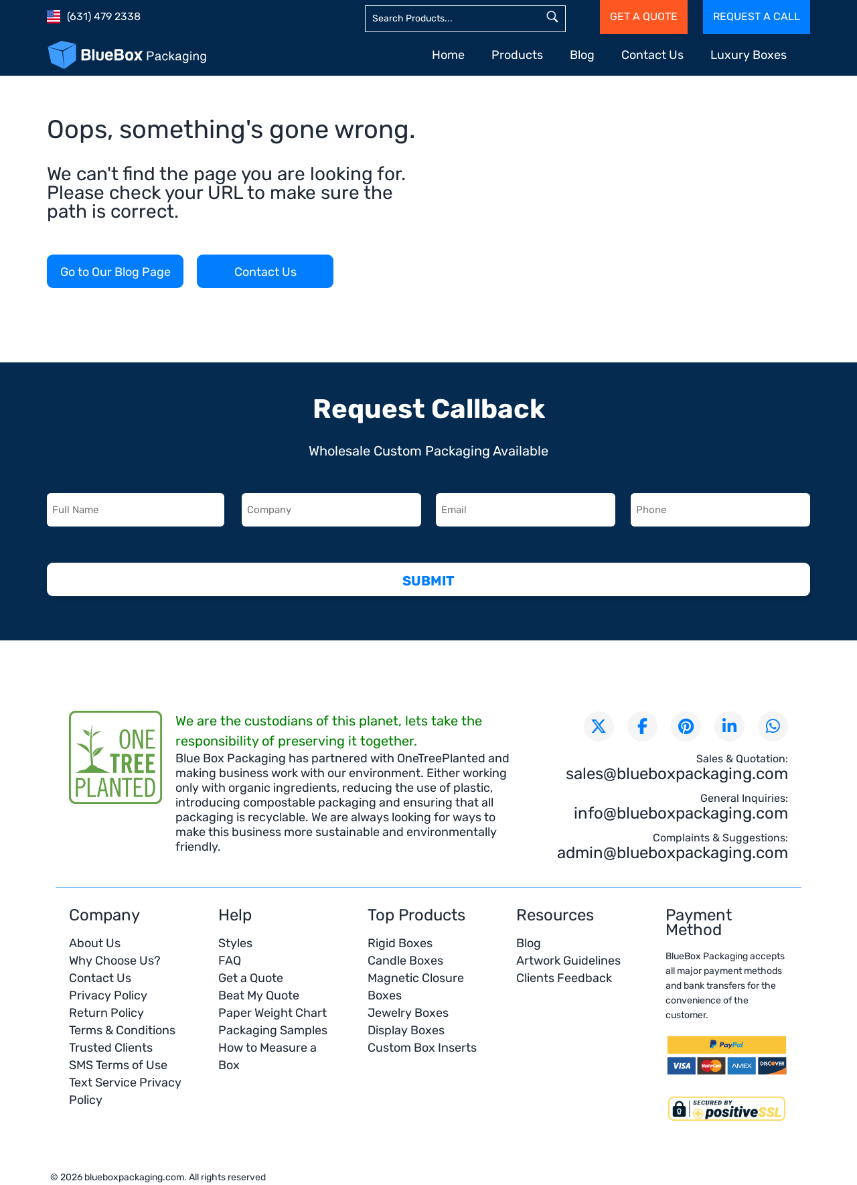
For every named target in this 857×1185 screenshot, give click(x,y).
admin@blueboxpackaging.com (672, 852)
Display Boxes (406, 1030)
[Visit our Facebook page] (642, 726)
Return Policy (106, 1012)
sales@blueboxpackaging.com (677, 773)
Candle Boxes (405, 960)
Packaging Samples (272, 1030)
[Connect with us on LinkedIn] (729, 726)
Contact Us (652, 55)
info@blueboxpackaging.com (681, 813)
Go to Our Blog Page (115, 272)
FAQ (229, 960)
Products (517, 55)
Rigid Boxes (400, 943)
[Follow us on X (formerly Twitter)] (599, 726)
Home (448, 55)
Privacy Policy (108, 995)
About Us (95, 943)
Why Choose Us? (115, 960)
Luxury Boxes (748, 55)
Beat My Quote (258, 995)
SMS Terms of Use (118, 1065)
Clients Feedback (564, 978)
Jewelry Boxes (408, 1012)
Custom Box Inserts (422, 1047)
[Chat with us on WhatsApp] (773, 726)
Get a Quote (250, 978)
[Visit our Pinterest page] (686, 726)
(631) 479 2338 (104, 16)
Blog (582, 55)
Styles (235, 943)
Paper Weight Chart (272, 1012)
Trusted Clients (111, 1047)
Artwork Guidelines (568, 960)
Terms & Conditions (122, 1030)
